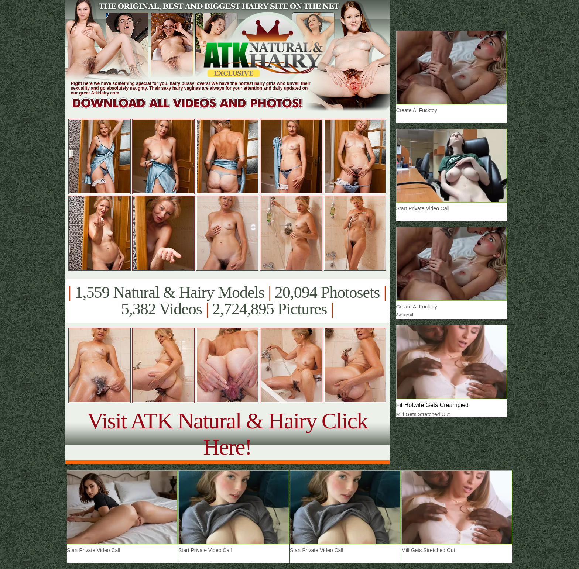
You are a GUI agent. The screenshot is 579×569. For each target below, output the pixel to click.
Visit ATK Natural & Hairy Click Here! (227, 433)
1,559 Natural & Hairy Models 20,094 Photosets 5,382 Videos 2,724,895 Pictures (227, 300)
